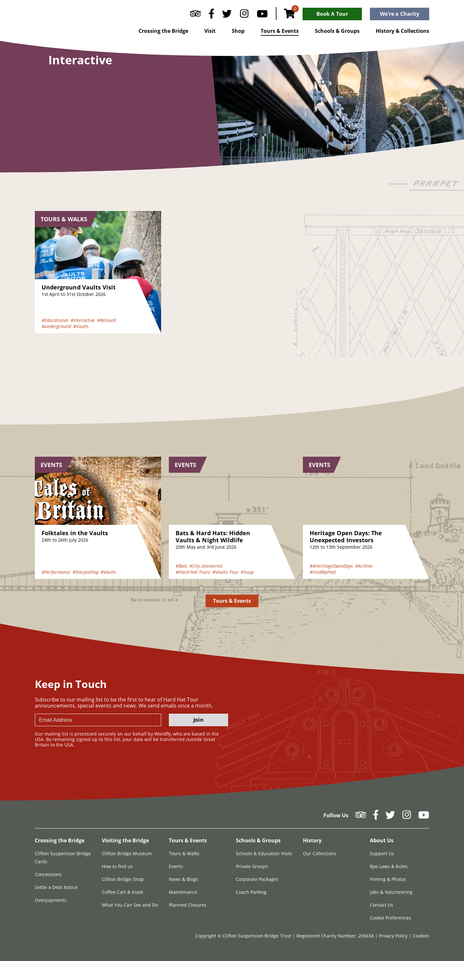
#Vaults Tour (225, 572)
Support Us (382, 853)
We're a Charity (399, 13)
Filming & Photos (388, 879)
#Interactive (83, 320)
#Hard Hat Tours (193, 572)
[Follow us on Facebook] (211, 15)
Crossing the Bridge (163, 30)
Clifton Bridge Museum (127, 853)
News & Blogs (183, 879)
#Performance (56, 572)
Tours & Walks (184, 853)
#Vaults (81, 326)
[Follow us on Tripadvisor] (195, 15)
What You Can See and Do (130, 905)
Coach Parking (251, 892)
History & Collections (402, 30)
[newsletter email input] (98, 720)
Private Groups (252, 866)
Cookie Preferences (390, 918)
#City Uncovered (205, 566)
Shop (238, 30)
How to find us (117, 866)
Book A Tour (332, 13)
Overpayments (50, 900)
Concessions (48, 874)
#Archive (363, 566)
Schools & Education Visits (264, 853)
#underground (56, 326)
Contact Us (381, 905)
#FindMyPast (323, 572)
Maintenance (183, 892)
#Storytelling (85, 572)
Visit (210, 30)
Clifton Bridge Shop (123, 879)
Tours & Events (280, 30)
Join (198, 719)
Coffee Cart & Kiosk (122, 892)
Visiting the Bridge (125, 840)
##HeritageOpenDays (331, 566)
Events (176, 866)
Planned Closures (188, 905)
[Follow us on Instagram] (244, 15)
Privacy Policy (394, 936)
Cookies (421, 936)
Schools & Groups (337, 30)
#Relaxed (106, 320)
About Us (381, 840)
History (312, 840)
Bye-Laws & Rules (389, 866)
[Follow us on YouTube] (262, 15)
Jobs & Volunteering (391, 892)
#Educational (55, 320)
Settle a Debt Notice (56, 887)
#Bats (181, 566)
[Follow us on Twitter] (227, 15)
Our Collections (319, 853)
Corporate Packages (257, 879)
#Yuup (247, 572)
